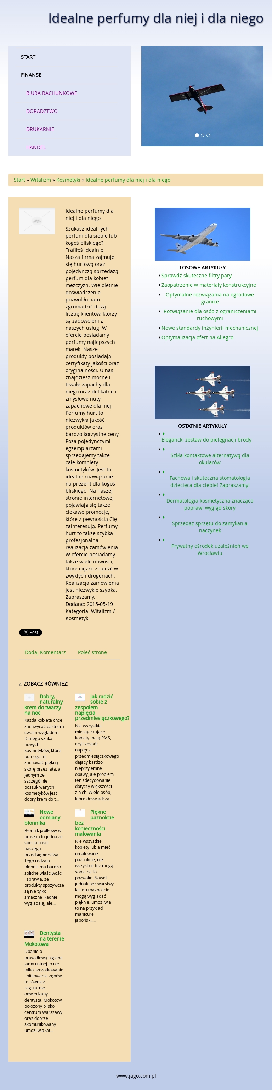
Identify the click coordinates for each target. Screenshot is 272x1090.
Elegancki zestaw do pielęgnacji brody (206, 436)
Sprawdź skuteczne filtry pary (197, 275)
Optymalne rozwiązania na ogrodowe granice (210, 298)
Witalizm (40, 179)
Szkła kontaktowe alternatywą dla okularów (205, 455)
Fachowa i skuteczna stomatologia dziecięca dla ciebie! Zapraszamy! (206, 478)
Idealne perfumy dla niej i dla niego (128, 179)
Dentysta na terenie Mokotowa (44, 938)
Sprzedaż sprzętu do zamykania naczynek (205, 523)
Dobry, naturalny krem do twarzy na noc (43, 704)
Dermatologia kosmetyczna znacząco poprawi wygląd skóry (207, 500)
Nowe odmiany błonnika (42, 817)
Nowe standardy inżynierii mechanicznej (210, 327)
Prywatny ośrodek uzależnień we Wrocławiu (205, 546)
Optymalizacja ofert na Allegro (197, 337)
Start (19, 179)
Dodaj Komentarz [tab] (45, 652)
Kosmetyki (68, 179)
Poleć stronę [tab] (92, 652)
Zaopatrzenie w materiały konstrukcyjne (209, 285)
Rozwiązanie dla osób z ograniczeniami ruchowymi (210, 315)
